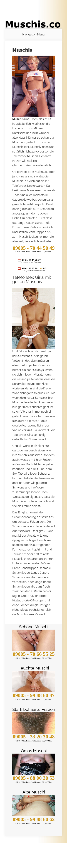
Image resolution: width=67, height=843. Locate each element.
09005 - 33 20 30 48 (33, 736)
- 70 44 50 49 (33, 248)
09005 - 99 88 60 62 (33, 819)
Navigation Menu (33, 34)
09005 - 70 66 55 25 (33, 654)
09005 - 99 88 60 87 (33, 695)
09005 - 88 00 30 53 (33, 778)
